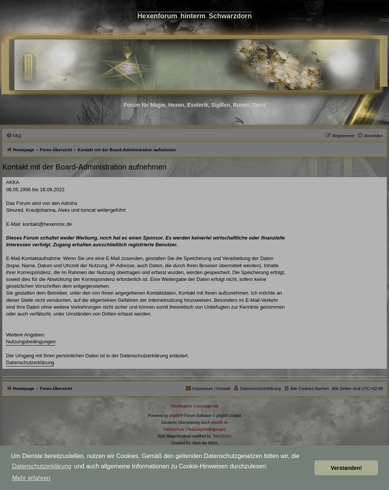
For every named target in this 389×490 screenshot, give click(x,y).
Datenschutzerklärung (41, 466)
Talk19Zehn (222, 436)
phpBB (174, 416)
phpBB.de (219, 422)
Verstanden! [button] (346, 468)
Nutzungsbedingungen (30, 341)
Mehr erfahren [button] (31, 478)
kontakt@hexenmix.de (47, 224)
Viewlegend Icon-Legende (194, 406)
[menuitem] (13, 135)
